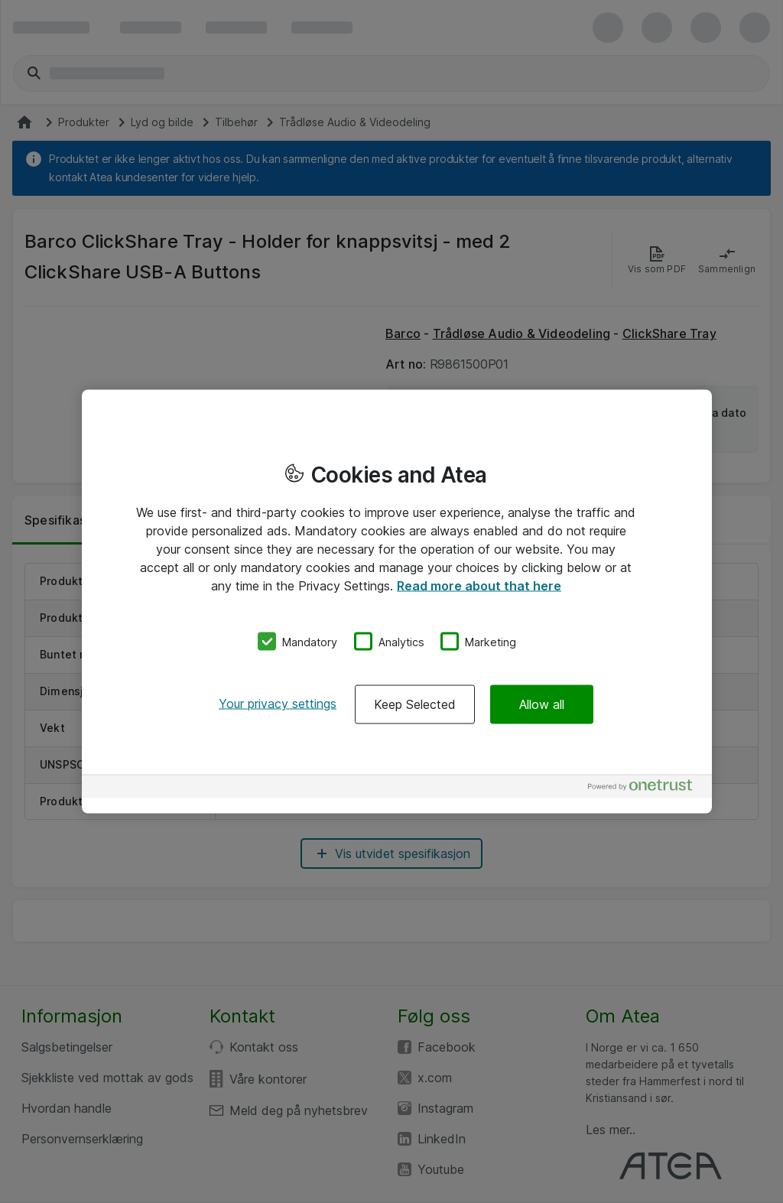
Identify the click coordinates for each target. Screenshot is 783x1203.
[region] (397, 601)
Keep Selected (415, 704)
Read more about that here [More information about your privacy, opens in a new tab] (479, 585)
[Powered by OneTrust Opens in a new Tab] (646, 788)
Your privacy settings (277, 703)
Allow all (541, 704)
